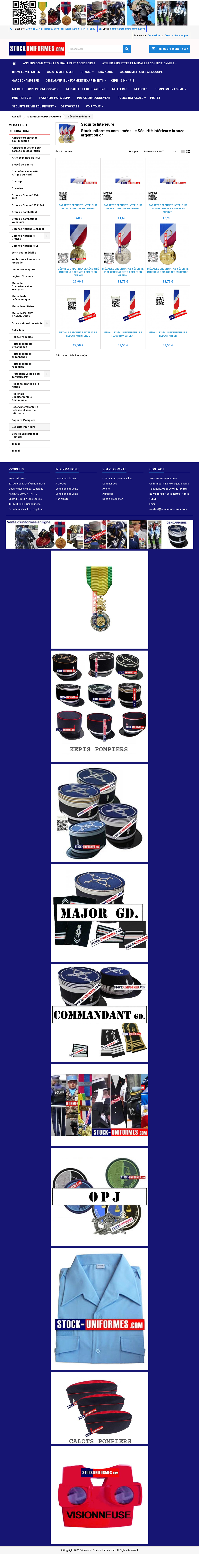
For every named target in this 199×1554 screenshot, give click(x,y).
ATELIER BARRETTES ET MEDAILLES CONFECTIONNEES (138, 63)
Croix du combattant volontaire (24, 220)
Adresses (107, 493)
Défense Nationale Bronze (23, 237)
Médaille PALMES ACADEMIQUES (22, 315)
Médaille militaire (23, 306)
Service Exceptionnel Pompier (25, 435)
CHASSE (86, 72)
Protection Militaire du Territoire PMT (26, 375)
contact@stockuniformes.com (127, 28)
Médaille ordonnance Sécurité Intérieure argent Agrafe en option (122, 272)
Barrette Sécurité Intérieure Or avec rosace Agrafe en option (168, 208)
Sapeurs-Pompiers (23, 420)
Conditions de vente (67, 478)
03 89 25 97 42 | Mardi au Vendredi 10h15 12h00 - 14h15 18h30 (60, 28)
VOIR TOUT (93, 106)
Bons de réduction (112, 498)
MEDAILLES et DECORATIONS (85, 89)
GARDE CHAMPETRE (25, 80)
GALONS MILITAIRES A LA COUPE (141, 72)
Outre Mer (18, 330)
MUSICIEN (141, 89)
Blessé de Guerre (22, 164)
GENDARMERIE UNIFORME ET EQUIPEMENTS (75, 80)
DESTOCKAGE (70, 106)
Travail (16, 443)
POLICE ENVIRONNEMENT (94, 97)
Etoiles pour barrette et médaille (26, 261)
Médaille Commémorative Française (22, 286)
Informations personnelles (117, 478)
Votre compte (114, 469)
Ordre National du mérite (27, 323)
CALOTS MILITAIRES (60, 72)
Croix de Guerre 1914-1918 (25, 197)
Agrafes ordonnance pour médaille (25, 139)
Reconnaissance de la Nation (25, 385)
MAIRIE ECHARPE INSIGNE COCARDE (35, 89)
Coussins (17, 188)
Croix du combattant (24, 212)
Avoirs (106, 488)
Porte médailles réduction (21, 365)
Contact (156, 469)
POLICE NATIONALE (130, 97)
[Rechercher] (99, 49)
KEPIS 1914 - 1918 (122, 80)
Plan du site (62, 498)
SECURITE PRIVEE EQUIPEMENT (33, 106)
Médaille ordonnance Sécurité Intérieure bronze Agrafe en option (78, 272)
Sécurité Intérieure (23, 426)
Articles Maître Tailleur (26, 157)
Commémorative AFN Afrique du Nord (25, 173)
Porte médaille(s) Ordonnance (22, 345)
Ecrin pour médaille (24, 252)
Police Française (22, 336)
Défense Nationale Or (25, 245)
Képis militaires (17, 478)
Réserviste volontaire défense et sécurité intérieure (25, 410)
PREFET (155, 97)
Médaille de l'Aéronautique (21, 298)
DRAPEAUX (105, 72)
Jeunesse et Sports (23, 269)
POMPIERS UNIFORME (169, 89)
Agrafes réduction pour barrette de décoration (26, 149)
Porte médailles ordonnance (21, 355)
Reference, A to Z (160, 151)
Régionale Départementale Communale (22, 397)
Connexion (153, 35)
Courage (17, 181)
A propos (61, 483)
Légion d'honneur (22, 276)
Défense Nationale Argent (28, 228)
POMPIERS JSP (22, 97)
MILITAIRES (119, 89)
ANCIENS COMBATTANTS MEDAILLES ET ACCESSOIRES (59, 63)
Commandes (109, 483)
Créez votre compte (176, 35)
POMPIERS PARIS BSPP (54, 97)
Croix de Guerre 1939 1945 (28, 205)
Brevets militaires (26, 72)
